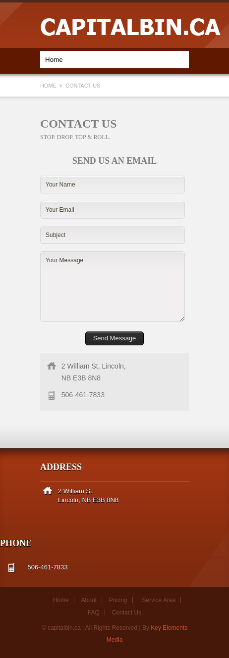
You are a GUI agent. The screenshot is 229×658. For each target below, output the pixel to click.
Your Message (112, 286)
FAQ (94, 612)
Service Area (158, 600)
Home (49, 86)
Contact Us (126, 612)
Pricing (118, 600)
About (89, 600)
